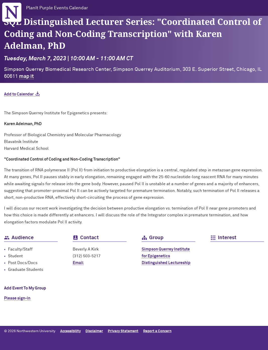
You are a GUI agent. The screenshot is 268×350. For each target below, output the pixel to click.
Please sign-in (17, 298)
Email (78, 263)
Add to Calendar (19, 94)
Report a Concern (157, 331)
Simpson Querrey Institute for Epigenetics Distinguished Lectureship (166, 256)
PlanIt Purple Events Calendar (57, 8)
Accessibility (70, 331)
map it (26, 76)
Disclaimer (94, 331)
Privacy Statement (123, 331)
